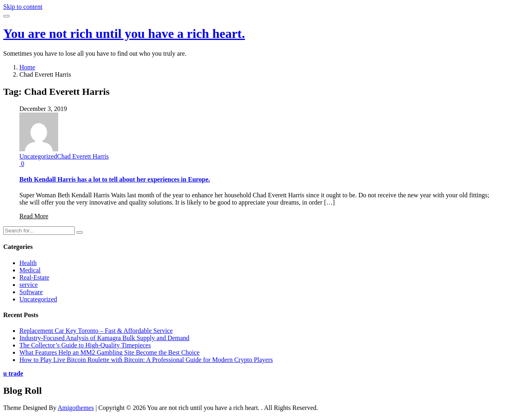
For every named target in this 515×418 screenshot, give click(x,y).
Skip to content (22, 6)
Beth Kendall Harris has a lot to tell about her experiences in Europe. (114, 179)
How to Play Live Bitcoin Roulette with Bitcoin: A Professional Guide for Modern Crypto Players (146, 359)
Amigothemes (76, 407)
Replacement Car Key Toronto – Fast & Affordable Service (96, 330)
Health (28, 262)
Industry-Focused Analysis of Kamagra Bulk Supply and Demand (104, 337)
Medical (29, 270)
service (28, 284)
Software (31, 291)
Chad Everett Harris (83, 156)
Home (27, 67)
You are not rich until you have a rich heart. (124, 33)
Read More (33, 216)
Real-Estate (34, 277)
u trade (13, 373)
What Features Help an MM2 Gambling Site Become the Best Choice (109, 352)
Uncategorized (38, 156)
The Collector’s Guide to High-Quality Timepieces (85, 345)
